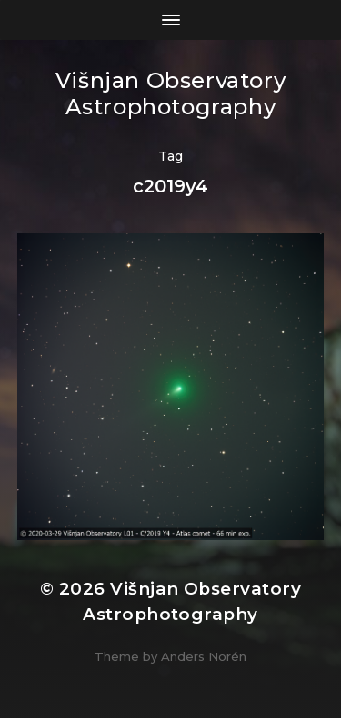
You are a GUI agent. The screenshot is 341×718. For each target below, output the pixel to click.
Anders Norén (203, 656)
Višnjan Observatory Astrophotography (170, 93)
